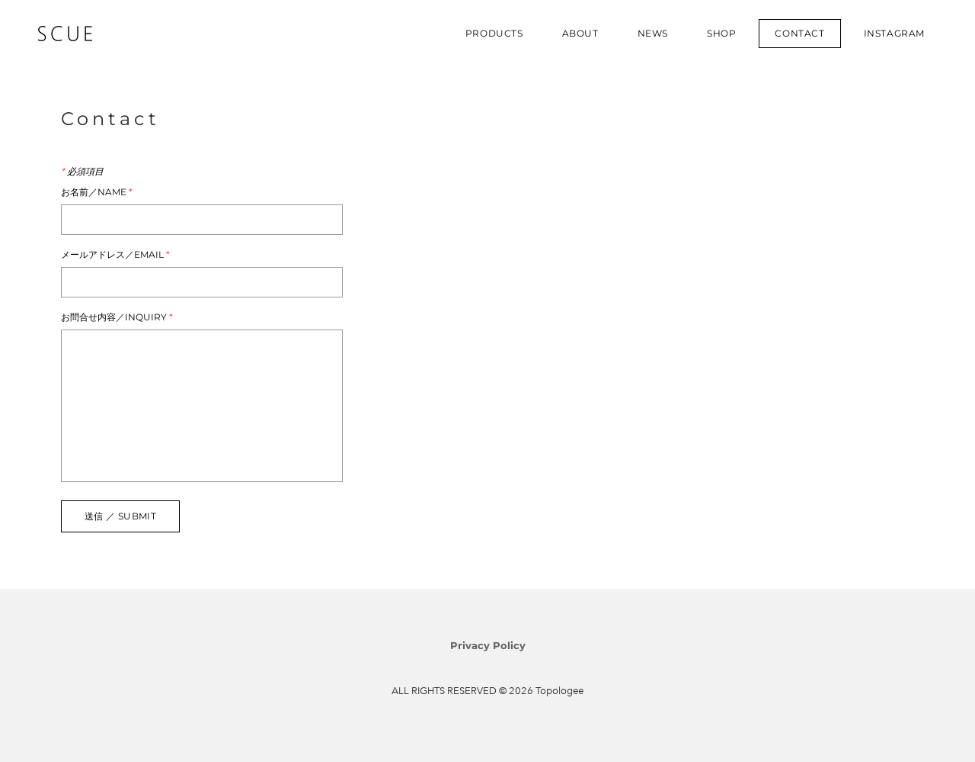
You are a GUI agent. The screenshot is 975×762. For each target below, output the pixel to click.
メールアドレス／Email (115, 254)
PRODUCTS (494, 33)
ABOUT (580, 33)
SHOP (721, 33)
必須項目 (82, 171)
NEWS (653, 33)
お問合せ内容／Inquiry (117, 317)
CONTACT (799, 33)
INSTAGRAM (894, 33)
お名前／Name (97, 192)
